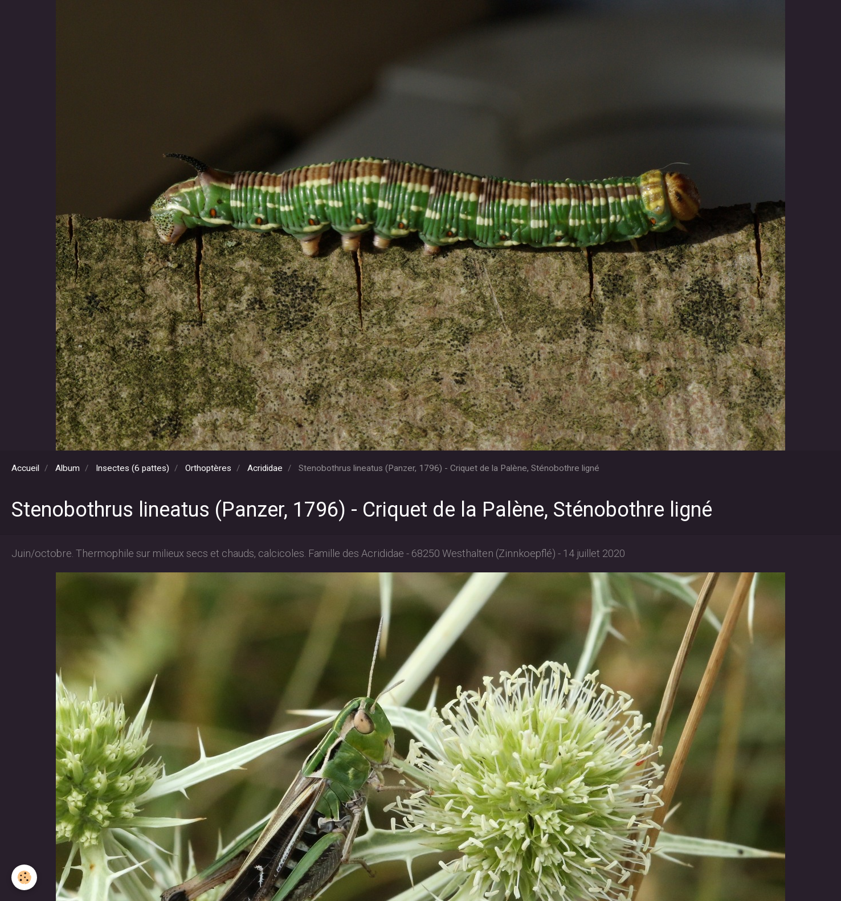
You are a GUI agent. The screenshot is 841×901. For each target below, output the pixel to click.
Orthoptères (208, 468)
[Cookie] (24, 877)
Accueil (25, 468)
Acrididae (265, 468)
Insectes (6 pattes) (132, 468)
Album (67, 468)
